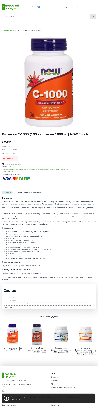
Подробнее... (16, 399)
